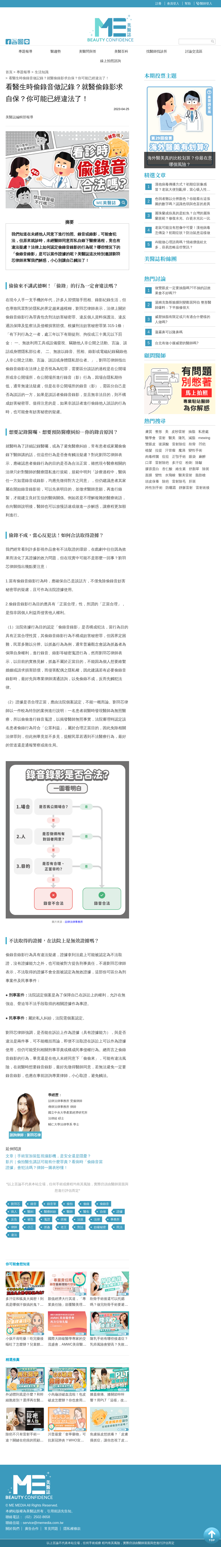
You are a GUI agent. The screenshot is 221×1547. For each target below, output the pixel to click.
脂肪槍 (200, 475)
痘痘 (165, 456)
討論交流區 (193, 51)
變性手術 (195, 450)
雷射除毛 (179, 481)
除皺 (198, 462)
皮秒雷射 (178, 431)
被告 (30, 1219)
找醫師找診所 (156, 51)
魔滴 (181, 450)
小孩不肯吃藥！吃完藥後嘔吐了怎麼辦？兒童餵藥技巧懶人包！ (25, 1344)
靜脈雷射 (186, 487)
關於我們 (12, 1528)
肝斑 (192, 481)
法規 (80, 1219)
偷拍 (70, 1204)
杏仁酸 (167, 469)
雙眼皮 (150, 444)
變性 (158, 475)
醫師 (70, 1211)
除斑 (205, 469)
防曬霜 (171, 487)
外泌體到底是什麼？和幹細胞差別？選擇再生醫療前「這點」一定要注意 (25, 1400)
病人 (14, 1211)
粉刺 (188, 462)
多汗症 (177, 462)
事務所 (115, 1219)
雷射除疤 (162, 462)
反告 (14, 1219)
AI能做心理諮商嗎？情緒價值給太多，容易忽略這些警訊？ (181, 244)
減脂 (191, 438)
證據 (120, 1211)
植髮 (148, 450)
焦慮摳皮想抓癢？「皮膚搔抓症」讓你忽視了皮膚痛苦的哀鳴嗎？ (109, 1440)
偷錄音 (104, 1204)
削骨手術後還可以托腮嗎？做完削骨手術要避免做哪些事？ (109, 1304)
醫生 (86, 1211)
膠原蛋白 (152, 469)
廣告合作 (32, 1528)
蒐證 (47, 1219)
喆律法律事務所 (74, 921)
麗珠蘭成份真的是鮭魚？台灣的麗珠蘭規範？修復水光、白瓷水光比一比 (182, 215)
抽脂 (191, 431)
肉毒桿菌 (152, 456)
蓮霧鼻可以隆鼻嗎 (169, 332)
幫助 (188, 3)
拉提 (158, 450)
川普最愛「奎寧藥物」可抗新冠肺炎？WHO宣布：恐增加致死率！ (67, 1440)
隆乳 (181, 438)
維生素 (180, 469)
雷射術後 (203, 487)
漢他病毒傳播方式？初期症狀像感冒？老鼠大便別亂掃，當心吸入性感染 (182, 187)
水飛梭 (170, 475)
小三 (30, 1227)
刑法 (80, 1227)
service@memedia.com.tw (43, 1523)
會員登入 (173, 3)
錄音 (33, 1204)
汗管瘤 (170, 450)
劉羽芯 (15, 1204)
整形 (158, 431)
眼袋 (192, 456)
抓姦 (47, 1227)
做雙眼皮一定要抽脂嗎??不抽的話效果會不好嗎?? (183, 290)
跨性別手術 (154, 487)
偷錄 (86, 1204)
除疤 (165, 481)
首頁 (9, 72)
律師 (14, 1227)
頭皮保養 (152, 481)
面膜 (148, 475)
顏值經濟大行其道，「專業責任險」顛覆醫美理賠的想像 (67, 1304)
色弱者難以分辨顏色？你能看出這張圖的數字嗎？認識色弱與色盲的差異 (182, 201)
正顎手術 (179, 456)
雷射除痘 (179, 444)
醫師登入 (204, 3)
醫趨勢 (56, 51)
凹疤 (202, 444)
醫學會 (150, 438)
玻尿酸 (164, 444)
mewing (204, 438)
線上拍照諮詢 (110, 61)
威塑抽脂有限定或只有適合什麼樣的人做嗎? (182, 319)
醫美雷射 (185, 475)
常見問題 (51, 1528)
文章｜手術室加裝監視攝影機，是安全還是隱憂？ (48, 1156)
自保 (103, 1211)
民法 (120, 1227)
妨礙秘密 (100, 1227)
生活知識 (42, 72)
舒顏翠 (194, 469)
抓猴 (64, 1219)
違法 (14, 1235)
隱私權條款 (72, 1528)
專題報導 (25, 51)
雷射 (162, 438)
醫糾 (30, 1211)
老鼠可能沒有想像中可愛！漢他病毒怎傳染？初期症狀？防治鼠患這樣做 (182, 230)
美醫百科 (121, 51)
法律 (97, 1219)
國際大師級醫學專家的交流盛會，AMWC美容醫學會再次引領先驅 (67, 1344)
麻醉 (202, 456)
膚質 (148, 431)
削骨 (192, 444)
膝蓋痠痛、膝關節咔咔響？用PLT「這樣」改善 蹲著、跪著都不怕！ (108, 1400)
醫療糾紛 (50, 1211)
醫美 (172, 438)
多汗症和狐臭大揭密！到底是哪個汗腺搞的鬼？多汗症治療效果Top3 (25, 1304)
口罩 (148, 462)
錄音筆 (51, 1204)
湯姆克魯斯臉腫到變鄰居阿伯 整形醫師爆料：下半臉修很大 (183, 305)
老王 (64, 1227)
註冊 (158, 3)
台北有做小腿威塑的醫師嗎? (176, 343)
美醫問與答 (87, 51)
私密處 (203, 431)
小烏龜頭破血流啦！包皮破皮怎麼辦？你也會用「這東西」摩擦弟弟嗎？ (67, 1400)
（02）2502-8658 (36, 1517)
